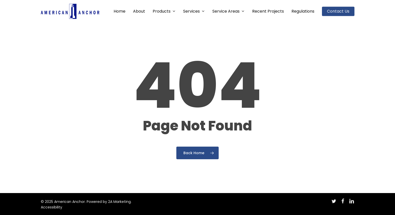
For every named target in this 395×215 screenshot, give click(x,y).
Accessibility (51, 207)
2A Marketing (119, 201)
